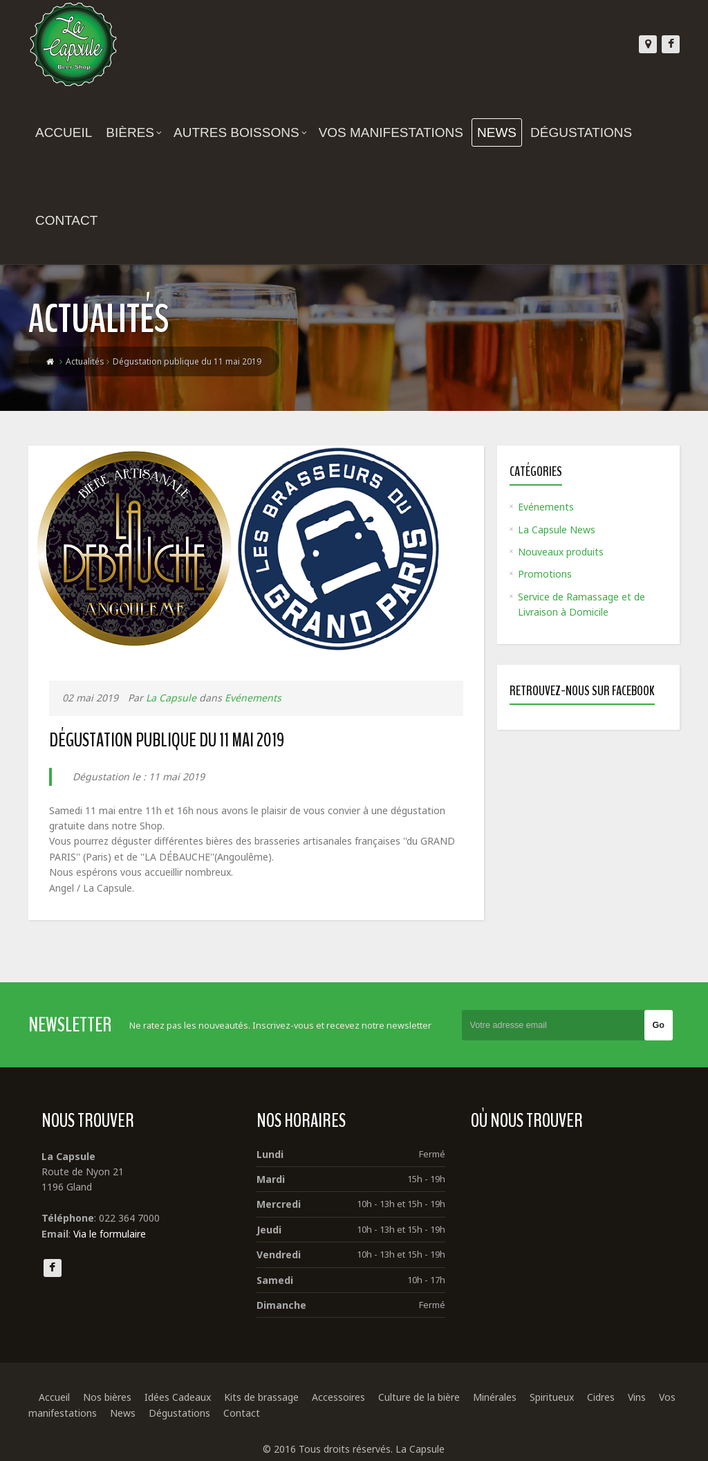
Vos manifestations (391, 132)
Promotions (545, 573)
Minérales (494, 1397)
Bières (134, 132)
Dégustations (581, 132)
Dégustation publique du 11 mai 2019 (166, 740)
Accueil (63, 132)
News (496, 132)
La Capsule (171, 697)
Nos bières (107, 1397)
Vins (637, 1397)
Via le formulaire (109, 1233)
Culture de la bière (419, 1397)
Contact (66, 220)
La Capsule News (556, 529)
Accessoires (338, 1397)
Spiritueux (552, 1397)
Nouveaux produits (561, 551)
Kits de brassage (261, 1397)
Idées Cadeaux (178, 1397)
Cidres (601, 1397)
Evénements (253, 697)
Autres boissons (240, 132)
